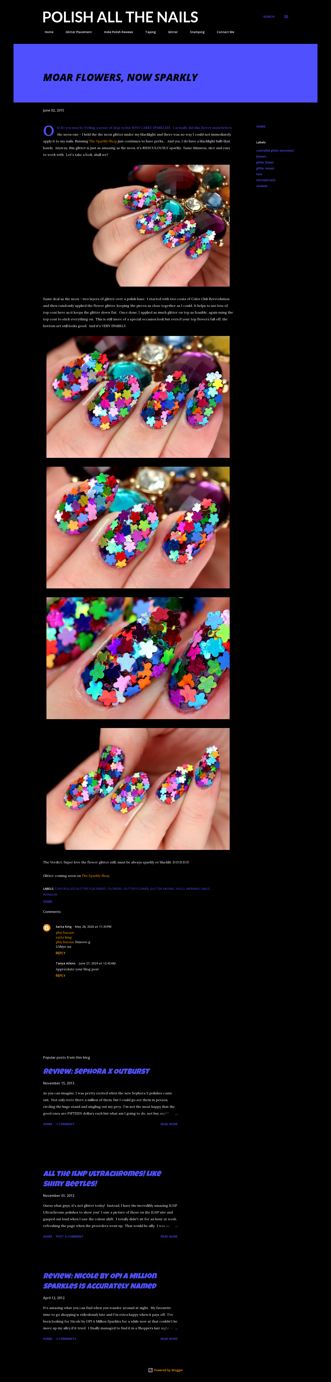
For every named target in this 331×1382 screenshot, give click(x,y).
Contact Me (223, 32)
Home (46, 32)
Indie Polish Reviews (116, 32)
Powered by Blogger (165, 1370)
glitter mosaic (265, 168)
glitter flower (265, 162)
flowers (261, 156)
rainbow (261, 186)
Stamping (194, 32)
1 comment (65, 1124)
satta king (64, 937)
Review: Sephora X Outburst (96, 1072)
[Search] (268, 16)
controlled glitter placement (275, 150)
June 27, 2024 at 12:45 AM (97, 963)
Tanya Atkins (65, 963)
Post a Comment (69, 1236)
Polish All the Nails (120, 17)
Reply (60, 953)
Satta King (64, 927)
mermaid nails (265, 180)
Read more (169, 1124)
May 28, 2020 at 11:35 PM (93, 927)
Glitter (170, 32)
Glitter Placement (76, 32)
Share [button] (261, 126)
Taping (148, 32)
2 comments (66, 1339)
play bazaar (65, 932)
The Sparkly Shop (103, 141)
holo (259, 174)
